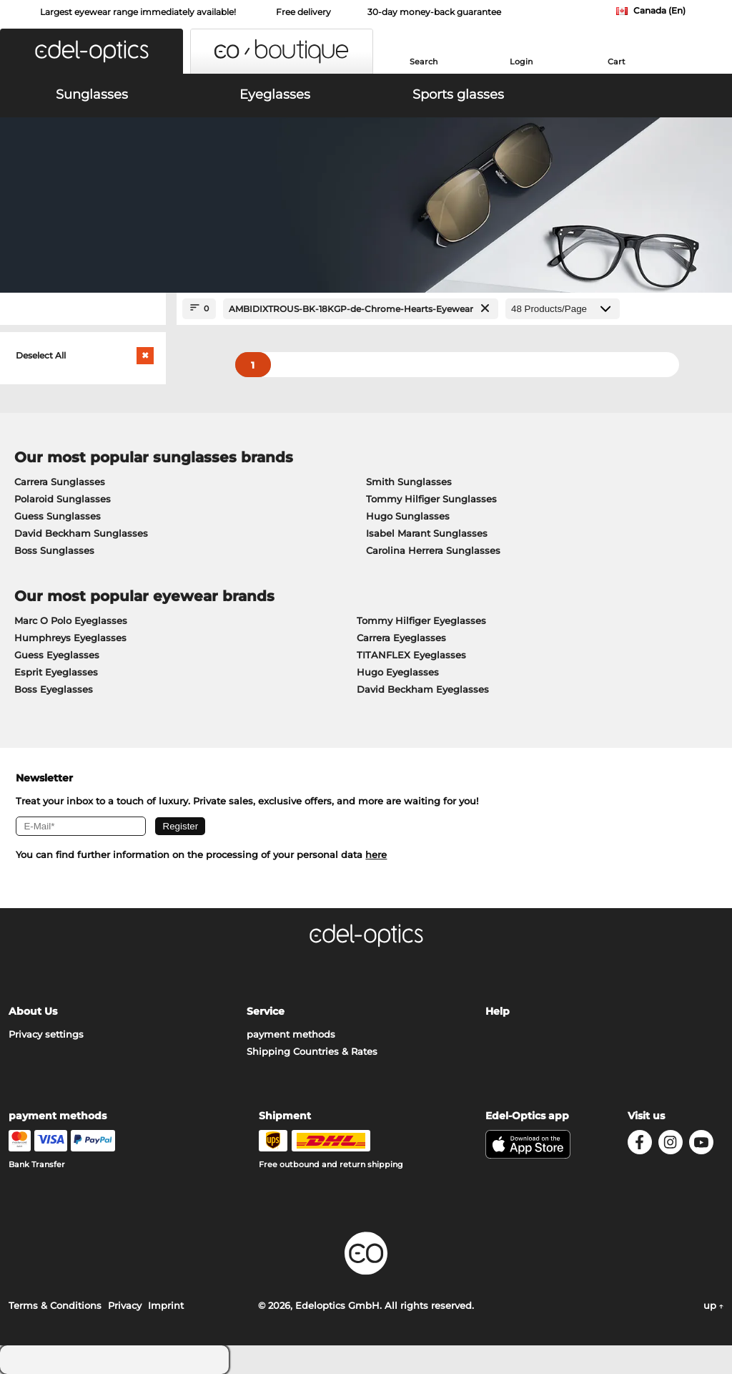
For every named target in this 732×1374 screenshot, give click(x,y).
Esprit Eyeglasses (56, 672)
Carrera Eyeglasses (401, 637)
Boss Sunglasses (54, 550)
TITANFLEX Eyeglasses (411, 655)
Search (423, 62)
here (376, 854)
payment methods (291, 1034)
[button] (91, 51)
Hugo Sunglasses (408, 516)
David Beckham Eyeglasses (423, 689)
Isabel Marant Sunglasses (427, 533)
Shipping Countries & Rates (312, 1051)
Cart (616, 62)
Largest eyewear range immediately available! (138, 11)
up (713, 1305)
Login (521, 62)
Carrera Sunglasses (59, 481)
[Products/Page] (562, 308)
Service (266, 1011)
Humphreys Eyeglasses (70, 637)
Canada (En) (659, 10)
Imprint (166, 1305)
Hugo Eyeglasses (398, 672)
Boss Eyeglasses (53, 689)
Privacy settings (46, 1034)
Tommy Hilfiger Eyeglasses (421, 620)
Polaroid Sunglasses (62, 499)
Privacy (125, 1305)
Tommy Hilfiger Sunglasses (431, 499)
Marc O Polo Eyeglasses (70, 620)
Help (497, 1011)
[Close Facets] (83, 309)
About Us (33, 1011)
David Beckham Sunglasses (81, 533)
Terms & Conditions (55, 1305)
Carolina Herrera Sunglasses (433, 550)
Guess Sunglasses (57, 516)
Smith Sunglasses (409, 481)
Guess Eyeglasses (56, 655)
